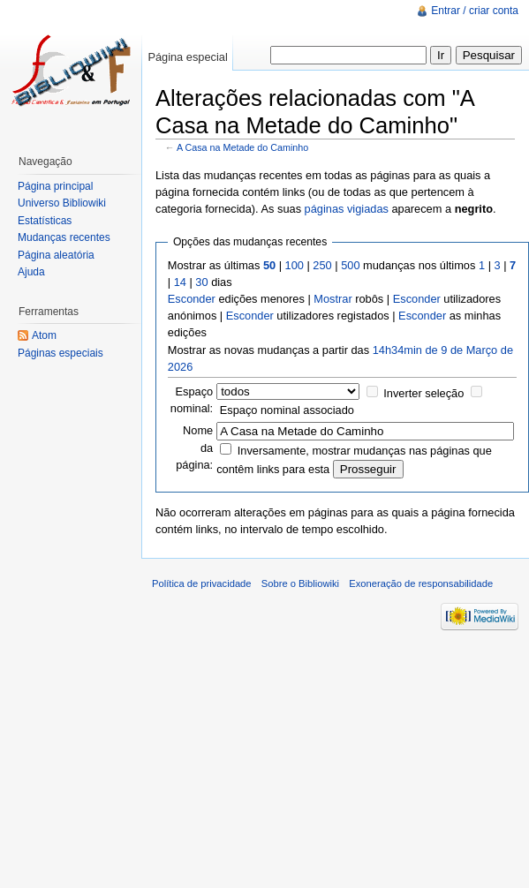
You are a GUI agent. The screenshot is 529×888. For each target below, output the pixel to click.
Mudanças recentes (64, 237)
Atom (44, 335)
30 (201, 282)
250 (322, 265)
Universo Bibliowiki (62, 203)
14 (180, 282)
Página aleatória (56, 255)
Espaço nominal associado (287, 410)
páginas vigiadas (347, 208)
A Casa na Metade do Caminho (242, 147)
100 (294, 265)
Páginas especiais (60, 353)
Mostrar (332, 298)
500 (350, 265)
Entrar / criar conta (474, 10)
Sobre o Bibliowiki (300, 583)
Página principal (55, 186)
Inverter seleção (423, 393)
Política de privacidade (202, 583)
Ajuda (31, 272)
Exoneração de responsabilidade (421, 583)
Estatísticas (45, 220)
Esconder (191, 298)
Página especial (187, 57)
